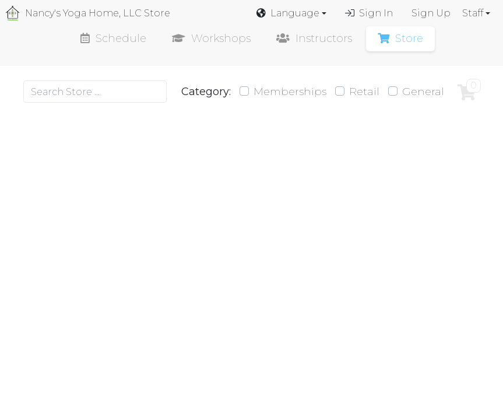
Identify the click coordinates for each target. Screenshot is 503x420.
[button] (291, 13)
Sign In (369, 13)
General (423, 91)
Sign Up (431, 13)
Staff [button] (472, 13)
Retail (364, 91)
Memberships (290, 91)
